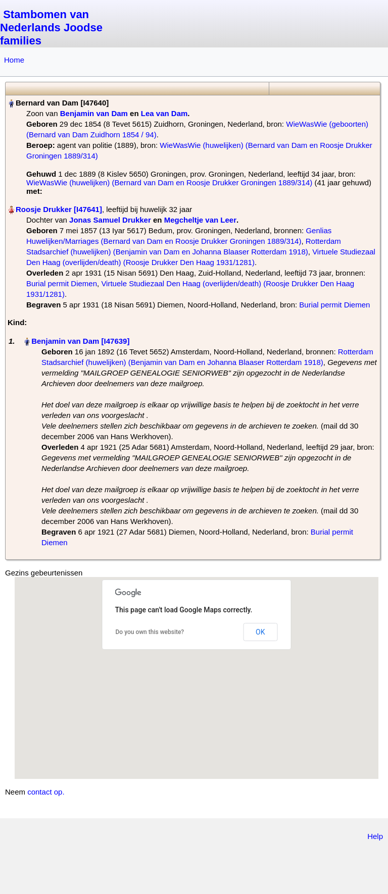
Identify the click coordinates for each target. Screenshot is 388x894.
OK (260, 632)
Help (375, 836)
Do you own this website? (150, 632)
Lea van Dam (164, 113)
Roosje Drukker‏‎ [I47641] (59, 209)
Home (14, 60)
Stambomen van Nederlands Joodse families (51, 27)
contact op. (45, 791)
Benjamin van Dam (94, 113)
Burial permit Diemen (61, 283)
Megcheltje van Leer (200, 220)
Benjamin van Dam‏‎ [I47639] (80, 341)
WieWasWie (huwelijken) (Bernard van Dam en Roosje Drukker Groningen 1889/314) (169, 182)
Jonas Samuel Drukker (110, 220)
